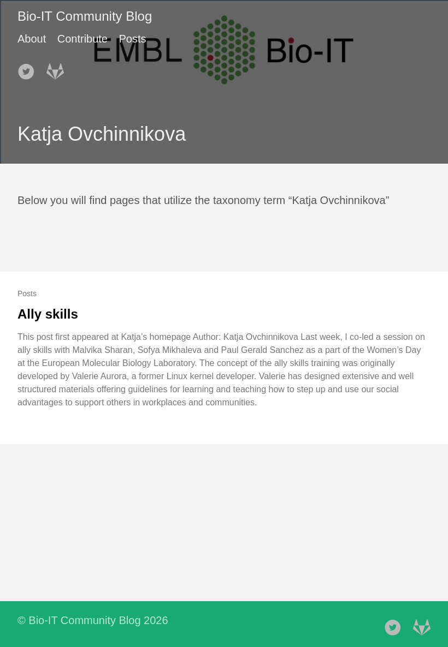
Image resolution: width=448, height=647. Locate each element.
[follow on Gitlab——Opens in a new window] (58, 68)
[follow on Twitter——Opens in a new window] (29, 68)
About (31, 39)
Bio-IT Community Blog (84, 16)
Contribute (82, 39)
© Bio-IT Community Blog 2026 (92, 620)
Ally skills (47, 314)
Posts (132, 39)
